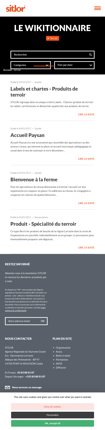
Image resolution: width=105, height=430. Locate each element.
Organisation (63, 347)
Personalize (52, 415)
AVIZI (59, 363)
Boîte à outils (63, 355)
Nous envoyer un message (23, 387)
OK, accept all (52, 423)
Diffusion (61, 367)
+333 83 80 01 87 (35, 376)
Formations (62, 359)
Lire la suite (86, 114)
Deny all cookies (52, 406)
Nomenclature (41, 217)
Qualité (38, 82)
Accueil (7, 69)
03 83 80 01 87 (25, 372)
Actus (59, 351)
